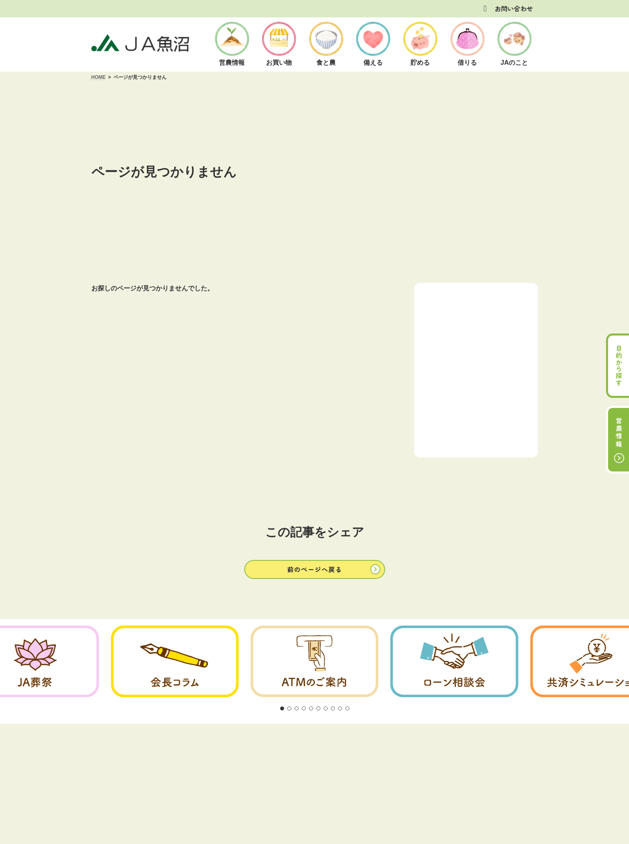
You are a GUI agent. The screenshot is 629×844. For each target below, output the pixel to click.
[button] (314, 502)
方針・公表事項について (244, 680)
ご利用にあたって (175, 680)
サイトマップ (459, 680)
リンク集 (416, 680)
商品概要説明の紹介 (315, 680)
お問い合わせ (514, 8)
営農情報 (619, 433)
